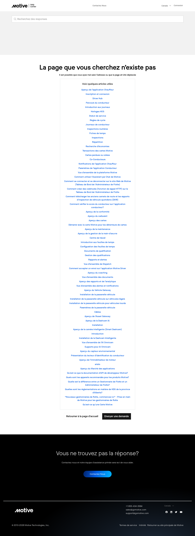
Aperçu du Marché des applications (97, 368)
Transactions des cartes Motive (97, 150)
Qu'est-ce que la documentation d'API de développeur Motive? (97, 372)
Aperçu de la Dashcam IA (98, 320)
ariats (97, 364)
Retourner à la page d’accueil (82, 416)
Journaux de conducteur (97, 124)
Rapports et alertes (97, 259)
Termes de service (128, 525)
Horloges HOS (97, 111)
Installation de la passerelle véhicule (97, 294)
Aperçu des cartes (97, 220)
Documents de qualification (97, 250)
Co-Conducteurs (97, 159)
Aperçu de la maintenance (97, 229)
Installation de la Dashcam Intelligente (97, 338)
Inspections (97, 137)
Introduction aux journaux (97, 107)
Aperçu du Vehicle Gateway (97, 290)
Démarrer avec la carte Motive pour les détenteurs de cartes (98, 224)
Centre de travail (97, 237)
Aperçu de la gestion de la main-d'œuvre (97, 233)
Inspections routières (97, 128)
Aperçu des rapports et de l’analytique (97, 281)
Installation (97, 325)
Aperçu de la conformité (97, 211)
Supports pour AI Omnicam (98, 346)
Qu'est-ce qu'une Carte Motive (97, 404)
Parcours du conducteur (97, 102)
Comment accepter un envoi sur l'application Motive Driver (97, 268)
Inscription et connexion (97, 94)
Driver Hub (97, 98)
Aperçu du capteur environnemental (97, 351)
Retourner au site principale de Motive (165, 525)
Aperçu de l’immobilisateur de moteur (97, 359)
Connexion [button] (178, 5)
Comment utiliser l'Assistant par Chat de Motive (97, 176)
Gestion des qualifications (97, 255)
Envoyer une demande (116, 416)
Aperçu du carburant (97, 216)
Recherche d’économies (97, 146)
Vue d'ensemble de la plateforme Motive (97, 172)
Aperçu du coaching (97, 272)
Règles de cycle (97, 120)
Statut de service (97, 115)
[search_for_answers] (97, 19)
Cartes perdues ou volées (97, 155)
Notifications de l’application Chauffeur (98, 163)
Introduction (98, 333)
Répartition (97, 142)
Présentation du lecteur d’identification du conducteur (97, 355)
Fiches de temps (97, 133)
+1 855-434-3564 (134, 506)
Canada (164, 5)
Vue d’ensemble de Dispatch (97, 264)
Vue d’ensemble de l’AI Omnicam (97, 342)
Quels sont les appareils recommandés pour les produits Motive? (97, 377)
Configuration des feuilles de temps (97, 246)
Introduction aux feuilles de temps (97, 242)
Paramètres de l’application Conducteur (97, 168)
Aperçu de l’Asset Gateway (97, 316)
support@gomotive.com (137, 513)
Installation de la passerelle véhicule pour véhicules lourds (97, 303)
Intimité (142, 525)
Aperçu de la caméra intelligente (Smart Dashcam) (97, 329)
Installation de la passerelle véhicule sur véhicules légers (97, 298)
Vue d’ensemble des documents (97, 277)
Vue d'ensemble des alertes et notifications (97, 285)
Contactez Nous (99, 5)
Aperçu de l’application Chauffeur (97, 89)
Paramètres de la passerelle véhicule (97, 307)
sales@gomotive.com (136, 509)
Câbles (97, 311)
